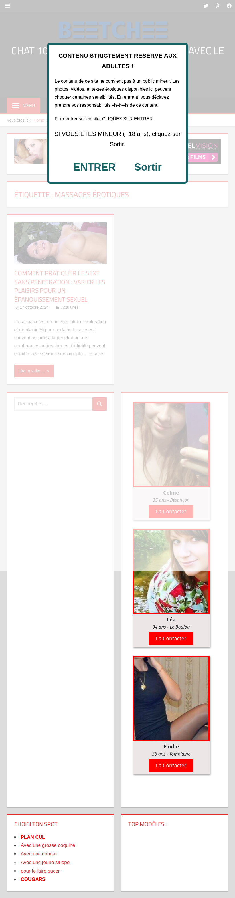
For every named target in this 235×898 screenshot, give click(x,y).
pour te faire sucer (40, 871)
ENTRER (94, 167)
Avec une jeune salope (45, 862)
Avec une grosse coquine (48, 845)
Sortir (148, 167)
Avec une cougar (39, 854)
